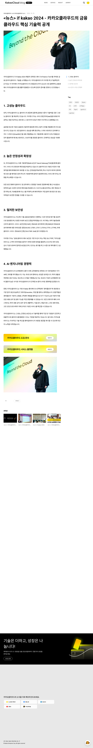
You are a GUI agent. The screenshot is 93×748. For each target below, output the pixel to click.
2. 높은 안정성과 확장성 (75, 80)
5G (70, 106)
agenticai (71, 113)
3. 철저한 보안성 (73, 84)
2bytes (83, 102)
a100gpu (82, 106)
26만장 (77, 102)
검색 (84, 2)
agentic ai (83, 109)
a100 (75, 106)
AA (70, 109)
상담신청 (8, 659)
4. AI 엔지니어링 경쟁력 (75, 87)
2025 (70, 102)
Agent (75, 109)
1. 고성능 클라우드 (73, 77)
